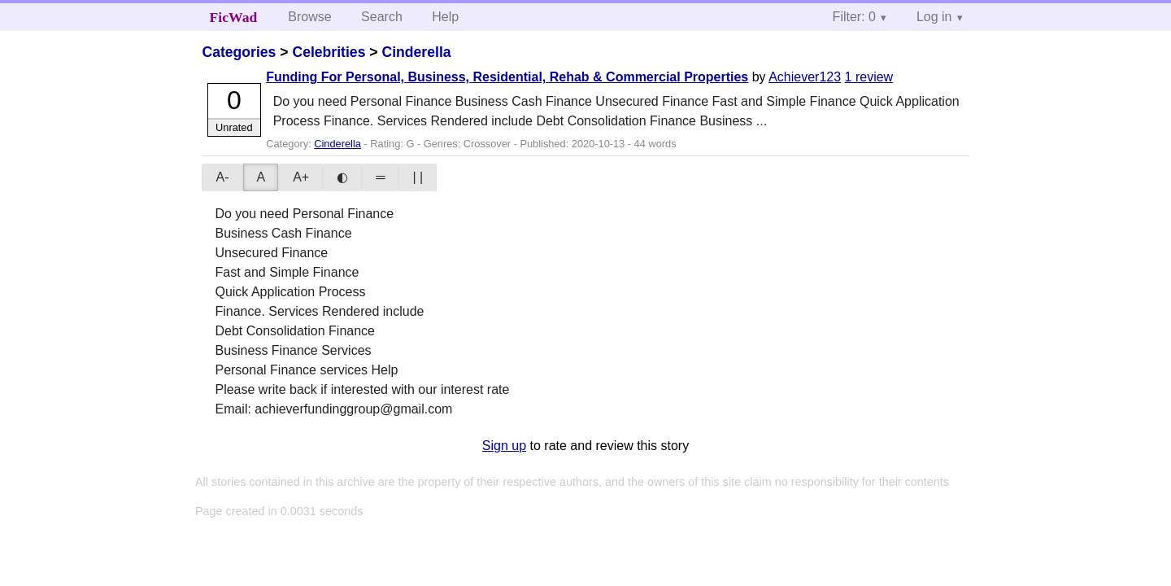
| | (417, 177)
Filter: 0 (854, 17)
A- (222, 177)
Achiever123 (804, 77)
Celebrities (328, 52)
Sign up (504, 446)
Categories (239, 52)
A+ (301, 177)
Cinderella (416, 52)
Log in (934, 17)
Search (382, 17)
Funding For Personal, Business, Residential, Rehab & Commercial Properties (507, 77)
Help (445, 17)
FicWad (234, 17)
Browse (309, 17)
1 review (869, 77)
